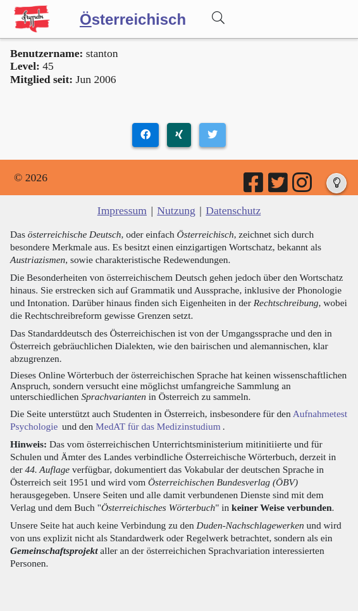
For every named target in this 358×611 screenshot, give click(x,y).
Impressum (122, 210)
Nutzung (176, 210)
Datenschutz (233, 210)
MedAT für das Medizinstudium (158, 426)
